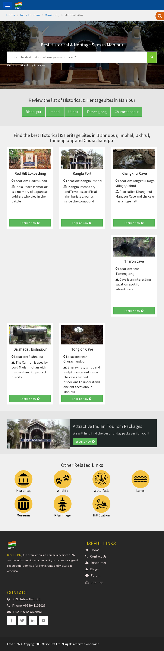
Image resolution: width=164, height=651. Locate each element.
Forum (92, 575)
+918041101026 (34, 605)
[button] (12, 434)
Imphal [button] (54, 111)
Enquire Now (30, 223)
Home (10, 15)
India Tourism (30, 15)
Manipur (51, 15)
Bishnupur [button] (33, 111)
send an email (33, 612)
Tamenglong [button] (96, 111)
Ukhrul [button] (73, 111)
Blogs (92, 569)
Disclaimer (95, 563)
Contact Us (95, 556)
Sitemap (94, 582)
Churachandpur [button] (127, 111)
